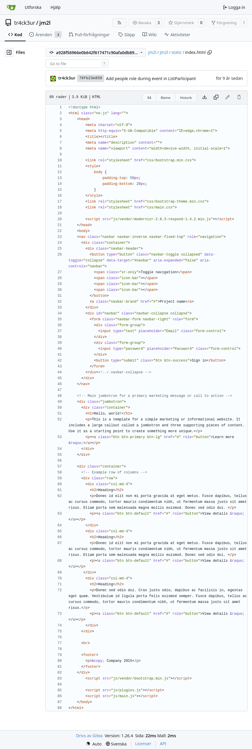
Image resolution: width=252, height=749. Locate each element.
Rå (149, 97)
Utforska (33, 7)
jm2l (45, 23)
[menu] (94, 744)
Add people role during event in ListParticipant (151, 78)
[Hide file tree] (9, 52)
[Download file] (204, 97)
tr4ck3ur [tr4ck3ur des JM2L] (66, 78)
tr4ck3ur (24, 23)
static (177, 52)
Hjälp (55, 7)
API (163, 743)
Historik (186, 97)
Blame (166, 97)
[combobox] (77, 63)
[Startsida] (11, 7)
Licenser (143, 743)
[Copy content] (216, 97)
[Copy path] (209, 52)
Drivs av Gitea (89, 735)
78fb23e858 (90, 78)
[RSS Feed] (119, 22)
